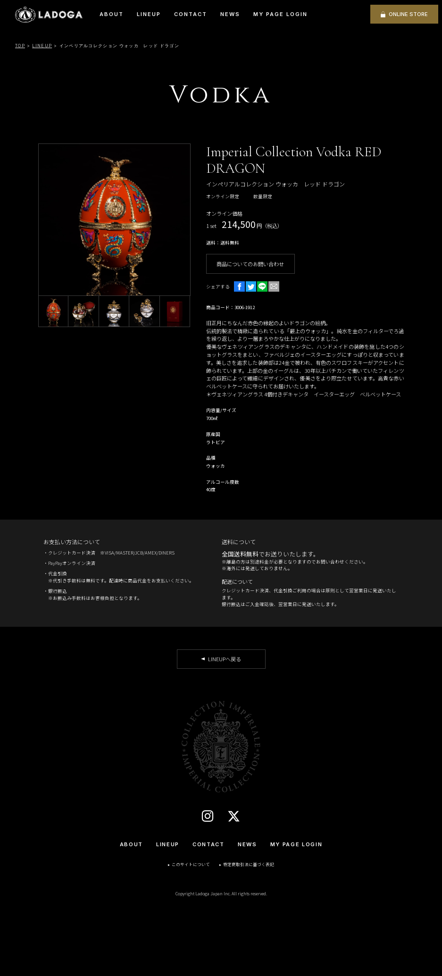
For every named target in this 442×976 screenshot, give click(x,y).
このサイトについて (191, 864)
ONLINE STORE (408, 14)
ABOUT (112, 14)
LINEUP (149, 14)
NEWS (230, 14)
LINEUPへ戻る (224, 659)
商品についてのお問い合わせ (250, 264)
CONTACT (190, 14)
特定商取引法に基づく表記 (248, 864)
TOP (20, 45)
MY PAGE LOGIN (280, 14)
